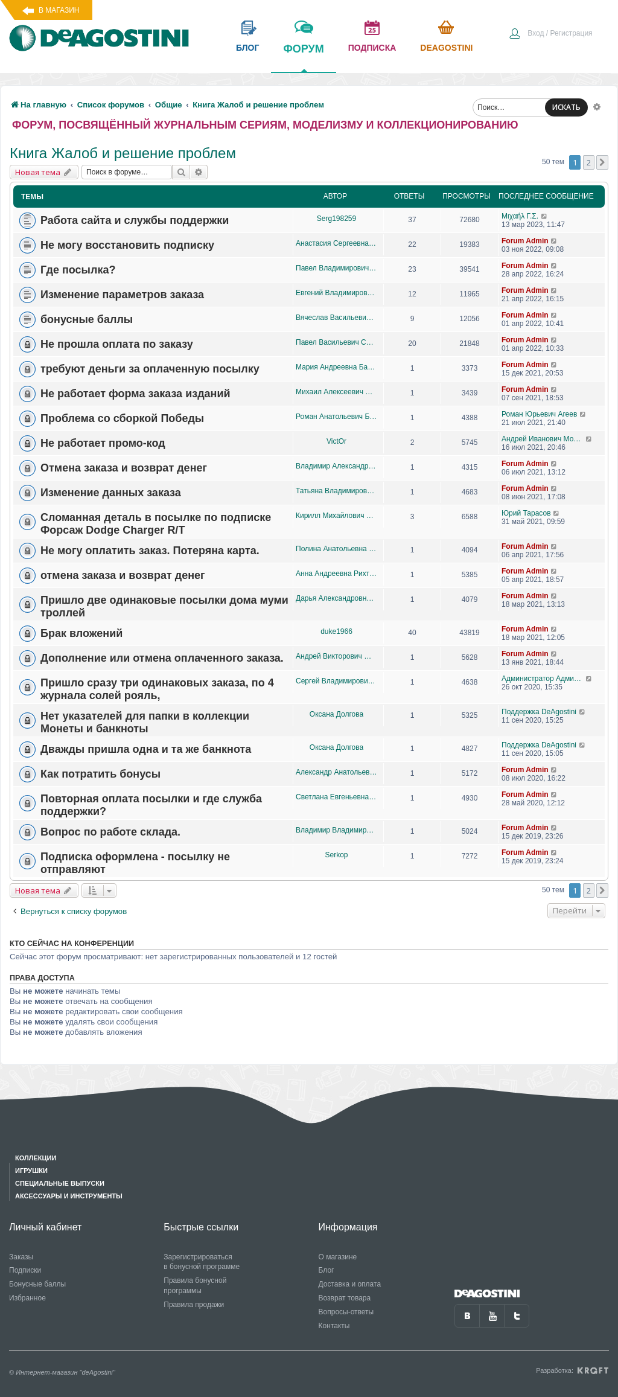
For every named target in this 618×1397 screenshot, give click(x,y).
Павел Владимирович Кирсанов (336, 268)
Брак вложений (81, 633)
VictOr (336, 441)
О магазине (338, 1257)
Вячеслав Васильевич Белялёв (336, 317)
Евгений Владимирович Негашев (336, 293)
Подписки (25, 1270)
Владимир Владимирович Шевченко (336, 830)
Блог (326, 1270)
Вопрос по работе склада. (110, 832)
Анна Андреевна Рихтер (336, 573)
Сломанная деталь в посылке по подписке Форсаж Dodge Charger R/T (155, 523)
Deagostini (446, 48)
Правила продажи (194, 1304)
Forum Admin (525, 241)
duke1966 (336, 631)
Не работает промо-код (102, 443)
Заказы (21, 1257)
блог (247, 48)
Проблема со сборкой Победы (122, 418)
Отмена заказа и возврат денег (123, 468)
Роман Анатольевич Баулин (336, 416)
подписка (372, 48)
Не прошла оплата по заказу (116, 344)
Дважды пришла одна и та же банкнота (145, 749)
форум (303, 57)
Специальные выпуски (59, 1183)
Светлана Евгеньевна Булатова (336, 797)
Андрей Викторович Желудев (336, 656)
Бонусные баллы (37, 1284)
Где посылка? (77, 270)
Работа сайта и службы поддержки (134, 220)
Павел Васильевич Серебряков (336, 342)
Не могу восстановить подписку (127, 245)
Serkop (336, 855)
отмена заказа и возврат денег (122, 575)
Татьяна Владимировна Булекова (336, 491)
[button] (602, 162)
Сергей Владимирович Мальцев (336, 681)
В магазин (59, 10)
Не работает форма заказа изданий (135, 394)
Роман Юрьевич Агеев (539, 414)
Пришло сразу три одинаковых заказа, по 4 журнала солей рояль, (157, 689)
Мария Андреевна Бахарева (336, 367)
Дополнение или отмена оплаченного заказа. (162, 658)
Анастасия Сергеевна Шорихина (336, 243)
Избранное (27, 1298)
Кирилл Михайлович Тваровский (336, 515)
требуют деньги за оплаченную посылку (150, 369)
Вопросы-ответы (346, 1312)
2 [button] (589, 162)
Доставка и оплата (350, 1284)
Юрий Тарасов (526, 513)
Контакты (334, 1326)
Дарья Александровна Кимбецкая (336, 598)
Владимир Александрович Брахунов (336, 466)
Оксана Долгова (336, 714)
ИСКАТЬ (566, 107)
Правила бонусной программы (195, 1285)
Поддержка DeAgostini (539, 712)
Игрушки (31, 1170)
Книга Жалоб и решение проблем (123, 153)
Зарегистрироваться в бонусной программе (202, 1262)
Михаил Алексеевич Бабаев (336, 392)
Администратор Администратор (543, 678)
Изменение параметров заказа (122, 295)
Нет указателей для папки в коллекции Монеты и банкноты (144, 722)
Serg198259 (336, 218)
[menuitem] (550, 34)
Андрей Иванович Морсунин (543, 439)
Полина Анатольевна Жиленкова (336, 549)
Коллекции (35, 1158)
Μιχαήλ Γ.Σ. (520, 216)
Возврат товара (345, 1298)
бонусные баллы (86, 319)
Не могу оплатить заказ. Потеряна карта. (150, 551)
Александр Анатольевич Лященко (336, 772)
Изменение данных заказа (110, 493)
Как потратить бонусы (100, 774)
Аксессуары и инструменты (69, 1196)
